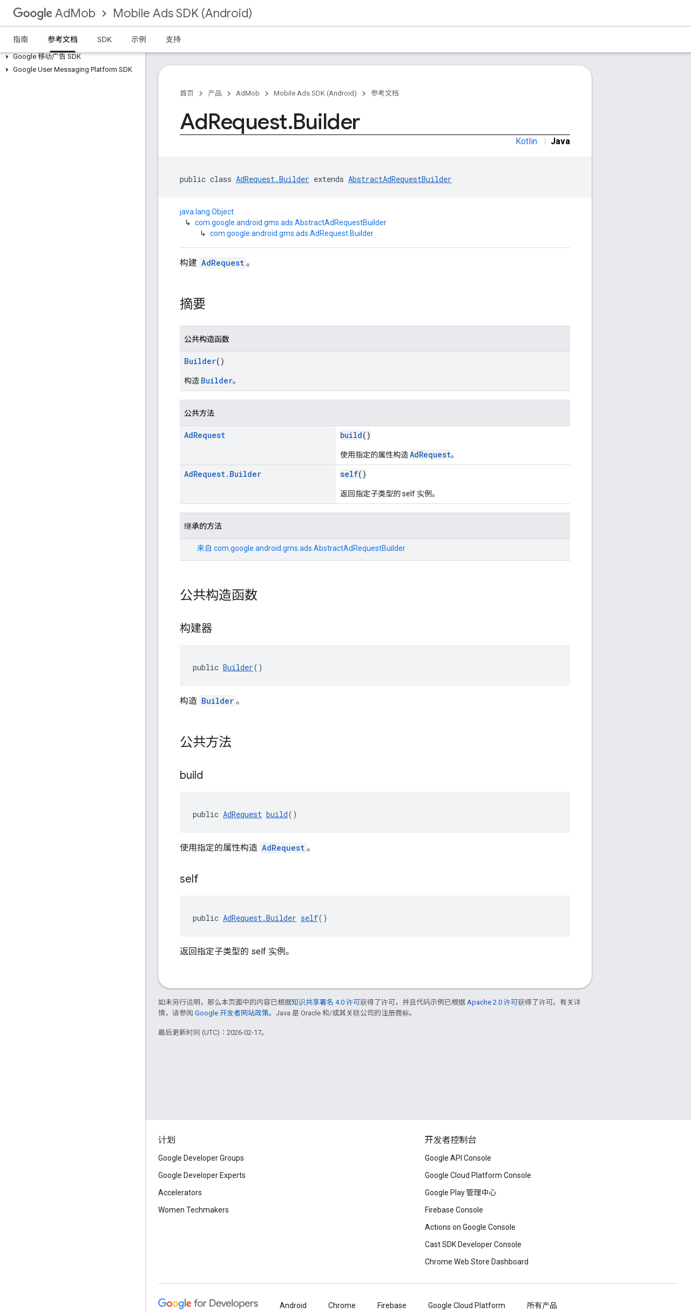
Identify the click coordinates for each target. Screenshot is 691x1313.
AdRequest (222, 263)
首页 (187, 93)
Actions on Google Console (470, 1227)
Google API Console (458, 1158)
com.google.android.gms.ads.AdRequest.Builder (292, 233)
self (349, 474)
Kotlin (526, 141)
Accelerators (180, 1192)
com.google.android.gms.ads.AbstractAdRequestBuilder (291, 222)
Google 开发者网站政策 (232, 1013)
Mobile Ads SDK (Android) (182, 13)
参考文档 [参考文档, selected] (63, 39)
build (351, 435)
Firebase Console (454, 1210)
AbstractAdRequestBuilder (400, 179)
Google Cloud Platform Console (478, 1175)
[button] (70, 56)
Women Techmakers (193, 1210)
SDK (104, 39)
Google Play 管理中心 (461, 1192)
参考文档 (385, 93)
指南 (20, 39)
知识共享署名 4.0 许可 (326, 1002)
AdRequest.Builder (272, 179)
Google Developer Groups (201, 1158)
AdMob (54, 13)
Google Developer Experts (202, 1175)
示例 (138, 39)
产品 (215, 93)
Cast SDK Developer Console (473, 1244)
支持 (173, 39)
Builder (200, 361)
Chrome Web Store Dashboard (477, 1261)
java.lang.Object (207, 211)
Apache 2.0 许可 (492, 1002)
